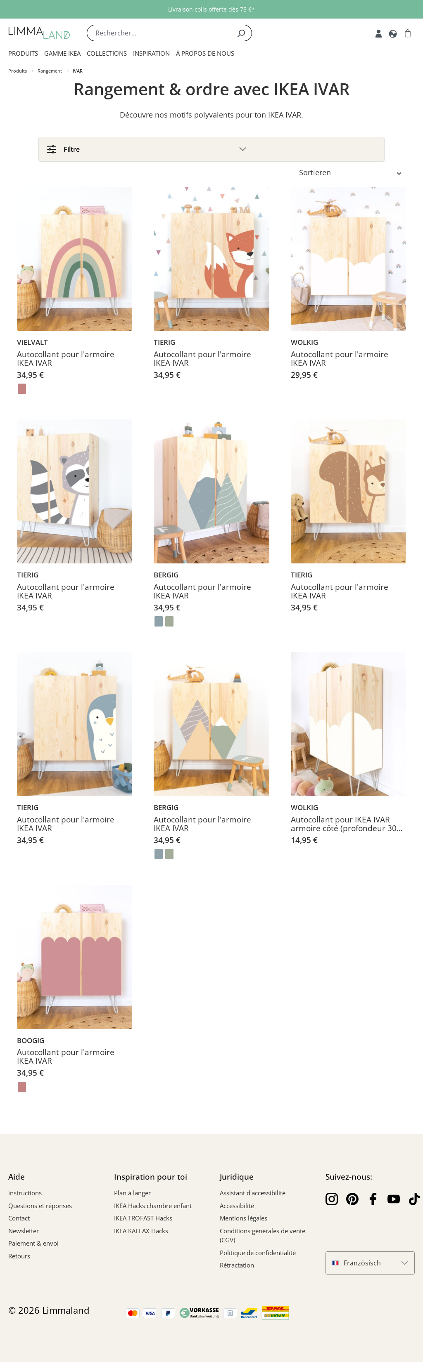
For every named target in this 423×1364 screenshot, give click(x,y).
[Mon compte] (378, 33)
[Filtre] (211, 150)
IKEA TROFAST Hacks (143, 1220)
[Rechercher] (241, 33)
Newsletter (23, 1232)
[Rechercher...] (159, 33)
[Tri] (352, 174)
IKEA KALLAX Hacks (141, 1232)
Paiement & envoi (33, 1245)
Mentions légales (243, 1220)
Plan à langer (132, 1194)
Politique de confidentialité (258, 1254)
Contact (19, 1220)
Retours (19, 1257)
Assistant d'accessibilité (252, 1194)
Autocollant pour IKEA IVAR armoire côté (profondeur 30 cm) (344, 826)
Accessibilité (237, 1207)
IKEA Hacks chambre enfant (153, 1207)
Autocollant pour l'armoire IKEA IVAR (65, 360)
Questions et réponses (40, 1207)
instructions (25, 1194)
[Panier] (408, 33)
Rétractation (237, 1267)
